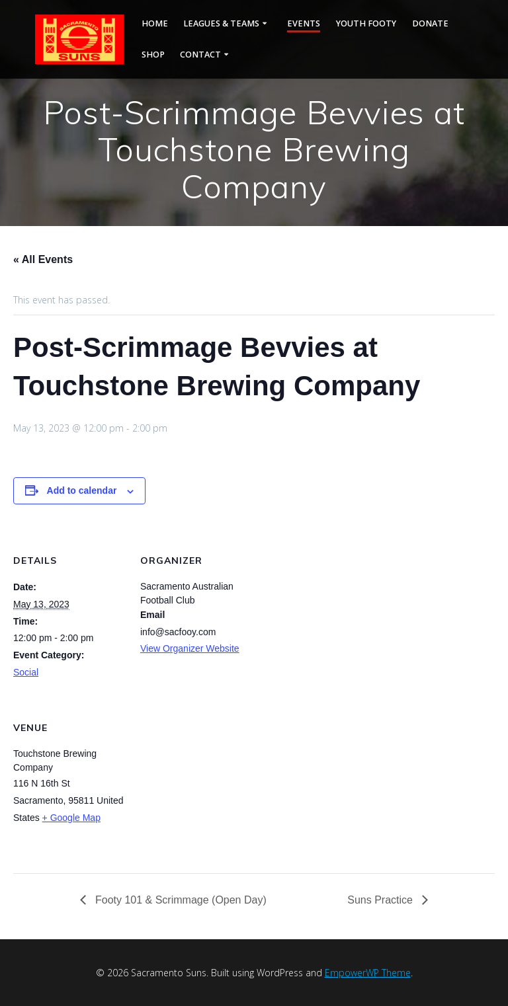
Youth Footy (366, 23)
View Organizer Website (189, 648)
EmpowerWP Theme (368, 972)
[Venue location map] (210, 783)
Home (155, 23)
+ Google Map (71, 817)
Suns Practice (381, 900)
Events (303, 23)
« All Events (43, 259)
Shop (153, 54)
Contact (200, 54)
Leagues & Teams (221, 23)
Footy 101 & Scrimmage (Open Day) (180, 900)
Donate (430, 23)
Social (25, 672)
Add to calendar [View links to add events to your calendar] (82, 490)
